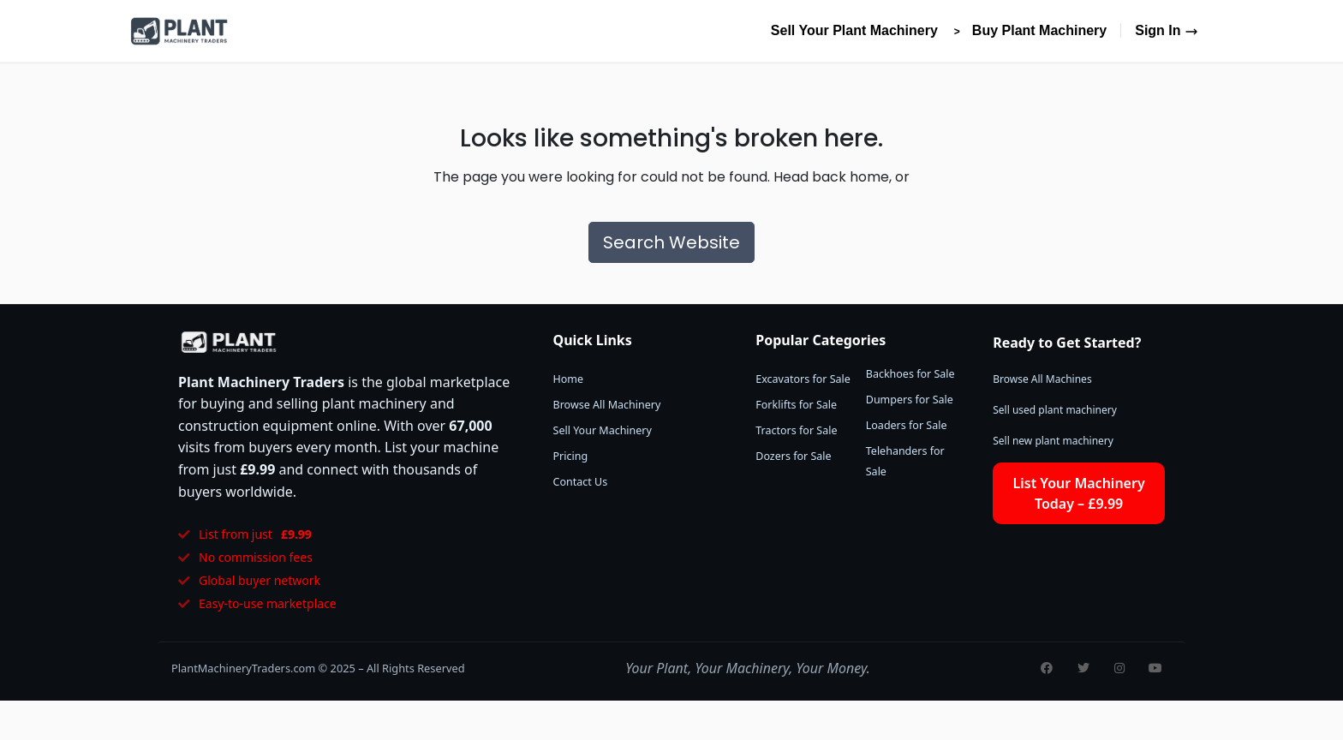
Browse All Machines (1042, 379)
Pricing (570, 456)
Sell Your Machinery (602, 430)
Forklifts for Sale (796, 404)
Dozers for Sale (793, 456)
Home (568, 379)
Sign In (1166, 30)
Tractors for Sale (796, 430)
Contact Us (580, 481)
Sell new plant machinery (1053, 440)
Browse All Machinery (607, 404)
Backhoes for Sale (910, 374)
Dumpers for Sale (909, 399)
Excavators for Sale (803, 379)
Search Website (671, 242)
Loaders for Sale (906, 425)
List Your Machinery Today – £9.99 (1079, 493)
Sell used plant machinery (1055, 410)
